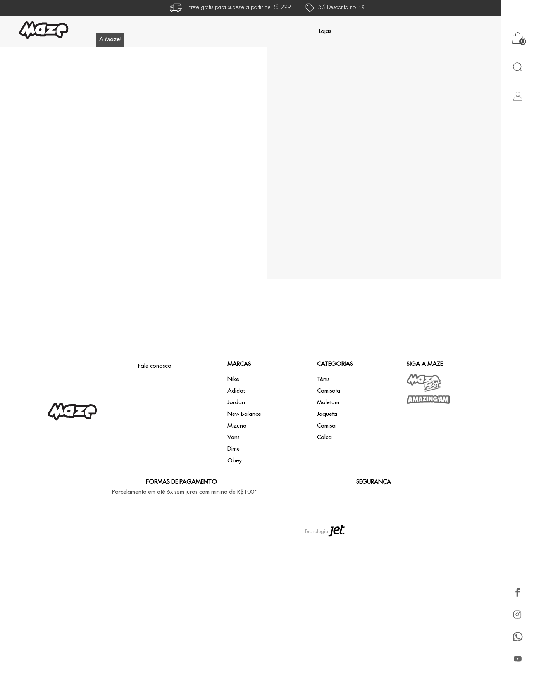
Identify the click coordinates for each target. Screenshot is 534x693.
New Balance (244, 414)
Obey (234, 461)
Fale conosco (154, 366)
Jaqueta (327, 414)
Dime (233, 449)
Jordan (236, 402)
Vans (233, 437)
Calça (324, 437)
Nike (233, 379)
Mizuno (236, 426)
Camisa (326, 426)
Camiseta (328, 391)
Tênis (323, 379)
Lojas (325, 31)
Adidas (236, 391)
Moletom (328, 402)
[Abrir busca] (517, 67)
